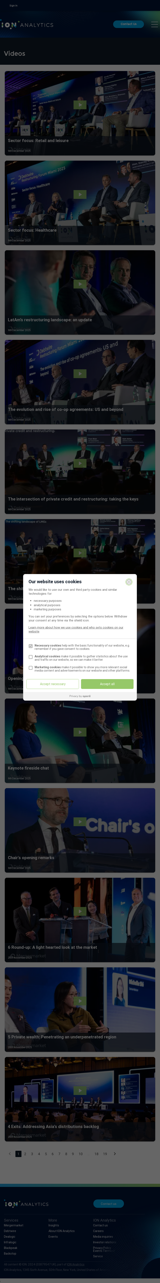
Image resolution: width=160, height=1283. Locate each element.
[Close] (128, 581)
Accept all (107, 684)
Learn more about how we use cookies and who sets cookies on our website (76, 629)
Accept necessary (53, 684)
